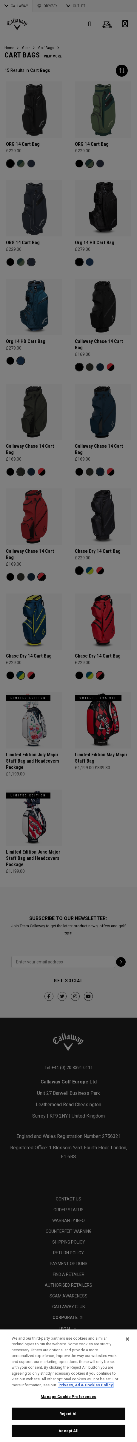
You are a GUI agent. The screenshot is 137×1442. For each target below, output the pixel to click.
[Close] (127, 1339)
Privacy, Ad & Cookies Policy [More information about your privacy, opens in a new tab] (86, 1385)
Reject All (68, 1413)
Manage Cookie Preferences (68, 1396)
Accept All (68, 1431)
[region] (68, 1385)
